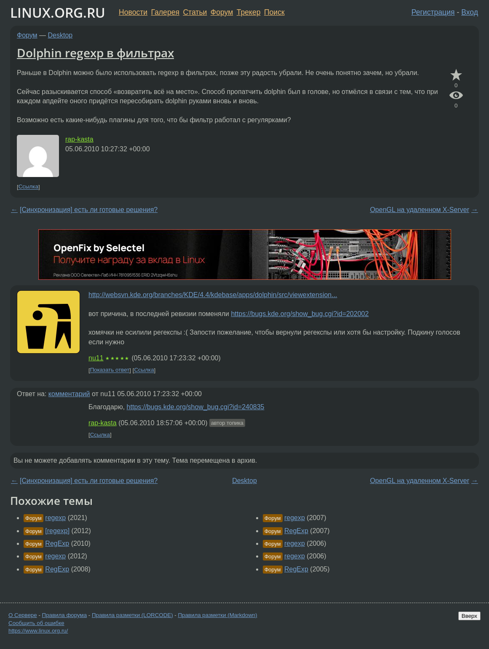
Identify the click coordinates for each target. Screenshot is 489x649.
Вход (469, 12)
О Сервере (22, 615)
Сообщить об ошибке (36, 623)
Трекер (249, 12)
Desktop (60, 35)
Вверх (469, 616)
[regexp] (57, 530)
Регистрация (433, 12)
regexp (55, 517)
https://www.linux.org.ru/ (38, 631)
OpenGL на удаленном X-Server (419, 209)
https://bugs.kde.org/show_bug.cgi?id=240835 (196, 406)
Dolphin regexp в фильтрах (95, 53)
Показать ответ (110, 370)
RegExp (57, 543)
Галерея (165, 12)
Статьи (195, 12)
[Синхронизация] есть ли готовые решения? (89, 209)
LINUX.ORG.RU (57, 12)
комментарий (69, 393)
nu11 (96, 358)
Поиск (274, 12)
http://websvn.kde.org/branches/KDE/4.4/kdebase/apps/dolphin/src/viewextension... (212, 294)
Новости (133, 12)
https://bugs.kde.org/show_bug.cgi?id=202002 (300, 313)
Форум (222, 12)
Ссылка (28, 187)
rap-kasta (79, 139)
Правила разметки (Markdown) (217, 615)
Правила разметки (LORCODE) (132, 615)
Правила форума (64, 615)
